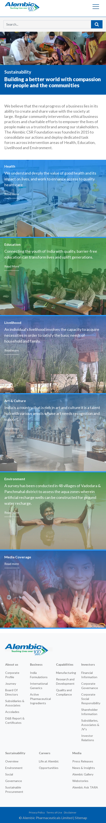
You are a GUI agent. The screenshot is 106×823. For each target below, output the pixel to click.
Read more (11, 259)
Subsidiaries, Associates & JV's (90, 725)
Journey (10, 683)
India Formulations (39, 675)
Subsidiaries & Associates (14, 703)
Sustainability (15, 753)
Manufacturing (66, 673)
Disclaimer (70, 812)
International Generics (39, 686)
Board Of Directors (11, 692)
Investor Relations (87, 738)
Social (9, 774)
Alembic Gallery (82, 774)
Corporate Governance (89, 686)
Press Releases (82, 761)
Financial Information (89, 675)
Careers (44, 753)
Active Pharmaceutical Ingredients (40, 699)
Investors (88, 664)
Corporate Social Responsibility (90, 699)
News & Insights (83, 768)
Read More (11, 331)
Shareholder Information (89, 712)
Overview (11, 761)
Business (36, 664)
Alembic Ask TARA (85, 787)
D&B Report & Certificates (15, 720)
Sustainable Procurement (14, 789)
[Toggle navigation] (96, 6)
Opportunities (48, 768)
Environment (14, 768)
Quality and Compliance (64, 692)
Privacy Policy (37, 812)
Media (76, 753)
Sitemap (81, 818)
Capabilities (64, 664)
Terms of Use (54, 812)
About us (11, 664)
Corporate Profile (12, 675)
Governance (13, 781)
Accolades (12, 712)
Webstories (80, 781)
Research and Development (65, 681)
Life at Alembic (49, 761)
